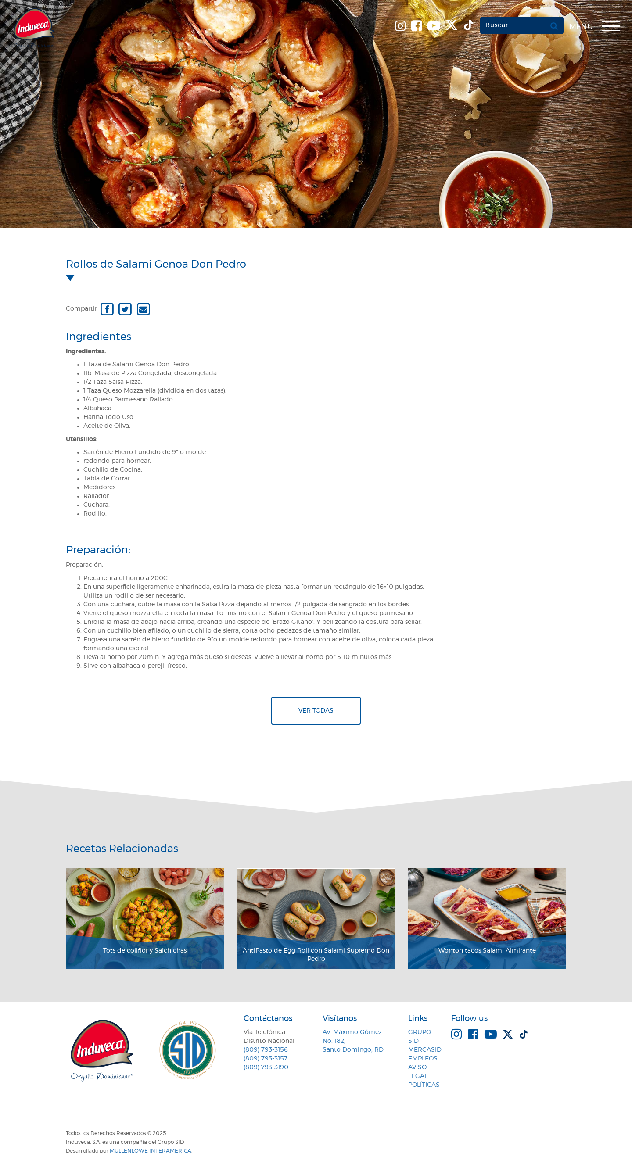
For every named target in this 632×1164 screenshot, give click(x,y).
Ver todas (316, 711)
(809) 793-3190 (266, 1067)
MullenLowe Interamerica (150, 1150)
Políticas (424, 1085)
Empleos (423, 1059)
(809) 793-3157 (265, 1059)
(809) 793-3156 (266, 1050)
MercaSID (425, 1050)
